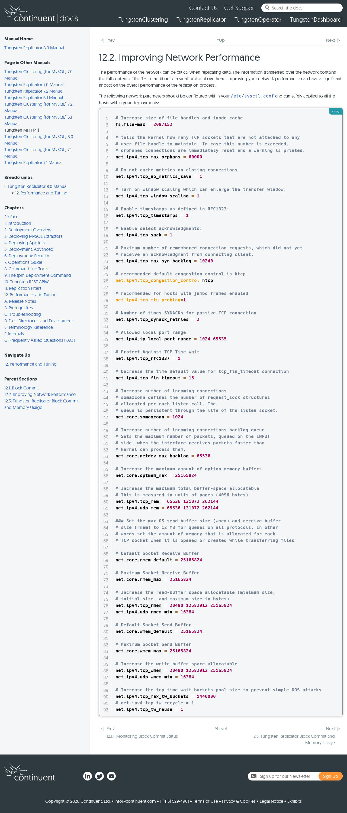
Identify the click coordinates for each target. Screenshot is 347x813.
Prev (111, 40)
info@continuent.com (135, 801)
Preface (11, 216)
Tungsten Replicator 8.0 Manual (34, 47)
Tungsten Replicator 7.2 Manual (33, 91)
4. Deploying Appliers (24, 242)
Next (330, 40)
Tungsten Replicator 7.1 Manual (33, 162)
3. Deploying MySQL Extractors (33, 236)
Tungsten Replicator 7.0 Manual (33, 84)
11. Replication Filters (22, 288)
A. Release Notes (20, 301)
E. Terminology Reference (28, 327)
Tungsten (143, 19)
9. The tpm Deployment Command (37, 275)
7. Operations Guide (23, 262)
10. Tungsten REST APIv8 (27, 281)
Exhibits (294, 801)
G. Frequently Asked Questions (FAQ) (39, 340)
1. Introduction (17, 223)
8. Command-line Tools (26, 268)
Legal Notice (271, 801)
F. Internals (14, 333)
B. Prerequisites (18, 307)
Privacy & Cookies (239, 801)
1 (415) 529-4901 (174, 801)
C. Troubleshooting (22, 314)
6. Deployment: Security (26, 255)
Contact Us (203, 7)
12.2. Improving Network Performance (40, 394)
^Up (221, 40)
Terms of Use (205, 801)
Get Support (240, 7)
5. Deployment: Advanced (28, 249)
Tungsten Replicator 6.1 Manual (33, 97)
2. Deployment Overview (28, 229)
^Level (221, 728)
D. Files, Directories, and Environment (38, 320)
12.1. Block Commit (21, 388)
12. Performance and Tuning (41, 193)
